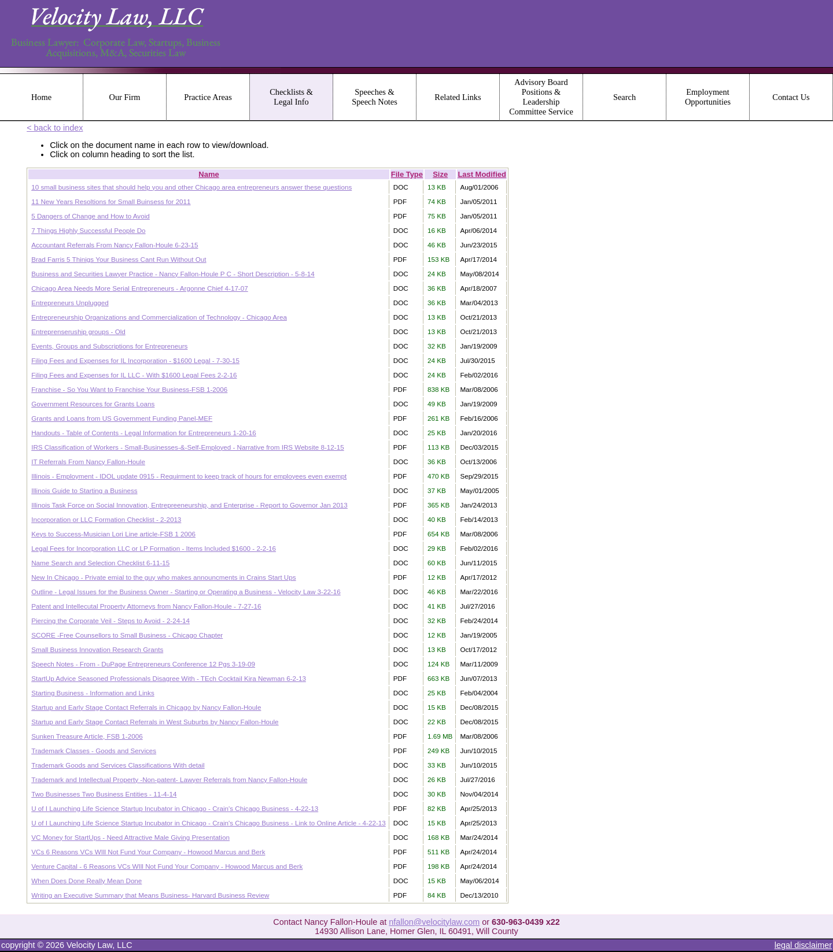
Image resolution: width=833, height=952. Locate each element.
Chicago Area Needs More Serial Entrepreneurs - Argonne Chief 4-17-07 (139, 288)
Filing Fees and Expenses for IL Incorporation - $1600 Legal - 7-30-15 (135, 360)
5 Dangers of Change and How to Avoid (90, 216)
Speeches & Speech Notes (374, 96)
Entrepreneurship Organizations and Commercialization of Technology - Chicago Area (159, 317)
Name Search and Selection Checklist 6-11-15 (100, 562)
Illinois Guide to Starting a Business (84, 490)
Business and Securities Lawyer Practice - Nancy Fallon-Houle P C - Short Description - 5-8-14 (173, 273)
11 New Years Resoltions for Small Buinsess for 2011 (110, 201)
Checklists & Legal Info (291, 96)
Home (41, 97)
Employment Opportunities (708, 96)
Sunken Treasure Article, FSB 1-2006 (86, 736)
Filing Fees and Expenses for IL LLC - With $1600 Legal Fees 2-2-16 (134, 375)
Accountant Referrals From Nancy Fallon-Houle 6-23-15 (114, 245)
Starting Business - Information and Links (92, 693)
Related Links (457, 97)
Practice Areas (208, 97)
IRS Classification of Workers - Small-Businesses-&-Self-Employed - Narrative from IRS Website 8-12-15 (187, 447)
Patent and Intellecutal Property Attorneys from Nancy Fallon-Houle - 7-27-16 (146, 606)
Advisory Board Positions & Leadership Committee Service (541, 96)
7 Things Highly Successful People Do (88, 230)
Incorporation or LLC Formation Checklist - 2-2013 (106, 519)
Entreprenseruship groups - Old (78, 331)
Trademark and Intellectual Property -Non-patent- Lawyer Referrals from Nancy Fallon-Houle (169, 779)
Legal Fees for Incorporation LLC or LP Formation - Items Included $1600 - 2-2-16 (153, 548)
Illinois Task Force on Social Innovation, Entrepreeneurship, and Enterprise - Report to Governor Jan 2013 (189, 505)
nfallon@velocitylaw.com (434, 922)
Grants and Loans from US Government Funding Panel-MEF (121, 418)
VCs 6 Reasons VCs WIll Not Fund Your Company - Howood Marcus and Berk (148, 851)
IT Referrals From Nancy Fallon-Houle (88, 461)
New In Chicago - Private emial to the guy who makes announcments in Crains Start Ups (163, 577)
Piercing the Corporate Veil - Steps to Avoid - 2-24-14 (110, 620)
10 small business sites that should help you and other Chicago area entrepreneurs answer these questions (191, 187)
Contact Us (790, 97)
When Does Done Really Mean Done (86, 880)
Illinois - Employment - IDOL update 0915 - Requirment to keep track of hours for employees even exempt (189, 476)
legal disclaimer (803, 945)
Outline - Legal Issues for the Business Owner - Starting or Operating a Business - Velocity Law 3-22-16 (186, 591)
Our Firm (125, 97)
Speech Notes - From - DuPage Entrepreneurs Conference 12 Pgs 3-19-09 (143, 664)
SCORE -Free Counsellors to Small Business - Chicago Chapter (127, 635)
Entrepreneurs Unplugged (70, 302)
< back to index (55, 127)
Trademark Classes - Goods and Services (93, 750)
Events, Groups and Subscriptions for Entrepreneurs (109, 346)
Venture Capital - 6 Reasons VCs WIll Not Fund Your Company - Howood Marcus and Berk (167, 866)
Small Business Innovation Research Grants (97, 649)
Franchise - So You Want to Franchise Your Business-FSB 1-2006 (129, 389)
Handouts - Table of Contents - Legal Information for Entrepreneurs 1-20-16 (143, 432)
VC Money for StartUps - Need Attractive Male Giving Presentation (130, 837)
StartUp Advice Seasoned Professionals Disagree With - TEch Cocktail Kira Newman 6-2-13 (168, 678)
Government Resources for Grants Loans (92, 404)
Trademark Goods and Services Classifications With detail (118, 765)
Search (624, 97)
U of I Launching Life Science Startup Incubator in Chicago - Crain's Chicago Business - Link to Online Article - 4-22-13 (208, 823)
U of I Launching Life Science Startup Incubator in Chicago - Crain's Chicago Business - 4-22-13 (174, 808)
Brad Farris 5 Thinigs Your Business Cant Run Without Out (118, 259)
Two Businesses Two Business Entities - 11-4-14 (103, 794)
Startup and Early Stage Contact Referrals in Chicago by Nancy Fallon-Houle (146, 707)
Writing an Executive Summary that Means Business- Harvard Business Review (150, 895)
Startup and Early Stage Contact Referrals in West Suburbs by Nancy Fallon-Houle (154, 721)
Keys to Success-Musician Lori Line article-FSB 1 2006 (113, 534)
